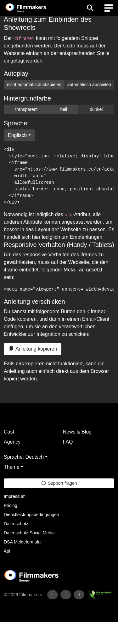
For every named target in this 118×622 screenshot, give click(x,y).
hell (63, 109)
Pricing (10, 505)
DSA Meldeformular (23, 541)
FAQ (68, 442)
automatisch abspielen (89, 84)
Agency (12, 442)
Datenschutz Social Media (29, 532)
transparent (26, 109)
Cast (9, 431)
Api (7, 551)
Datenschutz (16, 523)
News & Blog (77, 431)
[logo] (33, 8)
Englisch (17, 135)
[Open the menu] (90, 7)
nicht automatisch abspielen (34, 84)
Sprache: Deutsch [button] (24, 457)
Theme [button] (12, 467)
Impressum (14, 496)
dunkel (96, 109)
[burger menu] (108, 8)
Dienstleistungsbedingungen (31, 514)
